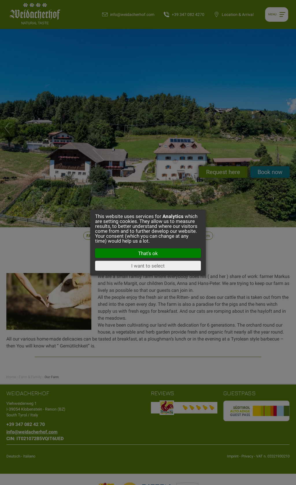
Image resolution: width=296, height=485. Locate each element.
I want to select (148, 266)
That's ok (148, 253)
